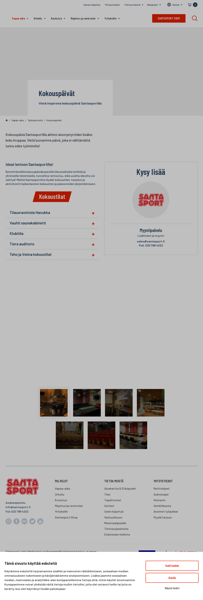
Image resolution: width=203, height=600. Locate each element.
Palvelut (61, 481)
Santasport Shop (66, 517)
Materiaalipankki (115, 523)
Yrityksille (110, 18)
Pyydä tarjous (163, 517)
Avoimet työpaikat (166, 511)
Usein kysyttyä (113, 511)
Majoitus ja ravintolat (83, 18)
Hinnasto (160, 500)
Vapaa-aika (18, 18)
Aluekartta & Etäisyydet (120, 488)
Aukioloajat (161, 494)
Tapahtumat (112, 500)
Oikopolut (152, 4)
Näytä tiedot (172, 588)
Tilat (107, 494)
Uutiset (109, 505)
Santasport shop (169, 18)
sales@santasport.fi (151, 241)
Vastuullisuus (113, 517)
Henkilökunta (162, 505)
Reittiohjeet (162, 488)
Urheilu (38, 18)
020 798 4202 (20, 511)
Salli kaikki (172, 565)
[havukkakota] (101, 328)
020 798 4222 (151, 245)
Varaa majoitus (91, 4)
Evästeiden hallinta (117, 534)
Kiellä (172, 577)
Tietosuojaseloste (116, 528)
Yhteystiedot (112, 4)
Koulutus (56, 18)
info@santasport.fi (18, 507)
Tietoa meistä (132, 4)
